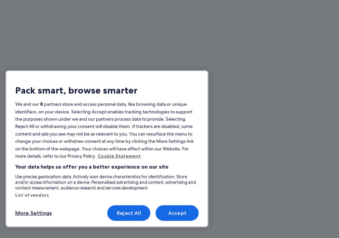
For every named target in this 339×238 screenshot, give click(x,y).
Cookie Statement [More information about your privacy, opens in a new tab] (119, 156)
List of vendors (32, 195)
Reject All (129, 213)
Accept (177, 213)
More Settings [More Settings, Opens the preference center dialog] (33, 213)
